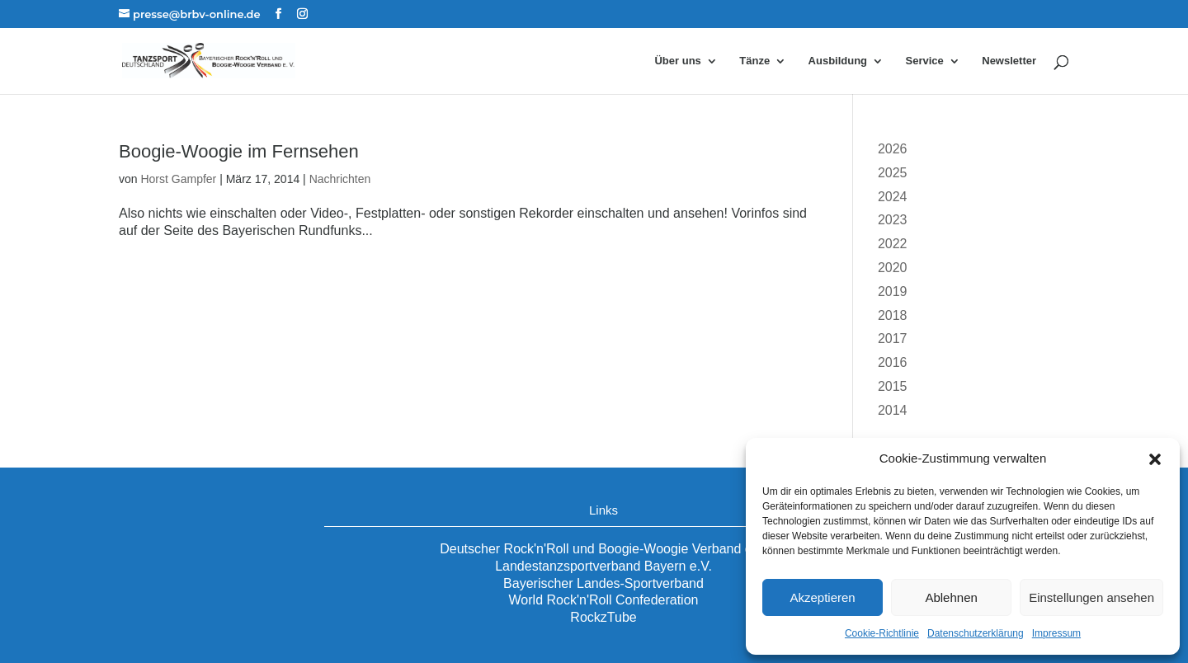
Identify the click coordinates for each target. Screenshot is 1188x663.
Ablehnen (951, 597)
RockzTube (603, 617)
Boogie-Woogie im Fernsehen (239, 151)
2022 (893, 244)
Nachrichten (340, 179)
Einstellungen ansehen (1091, 597)
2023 (893, 220)
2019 (893, 291)
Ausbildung (838, 61)
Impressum (1056, 633)
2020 (893, 268)
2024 (893, 197)
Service (925, 61)
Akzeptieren (822, 597)
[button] (1155, 459)
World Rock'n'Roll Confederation (604, 600)
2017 (893, 339)
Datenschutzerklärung (975, 633)
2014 (893, 410)
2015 (893, 386)
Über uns (677, 61)
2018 (893, 315)
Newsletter (1009, 61)
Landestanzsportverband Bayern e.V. (603, 566)
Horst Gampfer (178, 179)
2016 (893, 362)
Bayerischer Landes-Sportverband (603, 583)
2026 (893, 149)
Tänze (754, 61)
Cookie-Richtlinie (882, 633)
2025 (893, 173)
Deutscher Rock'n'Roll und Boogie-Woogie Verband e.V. (603, 549)
